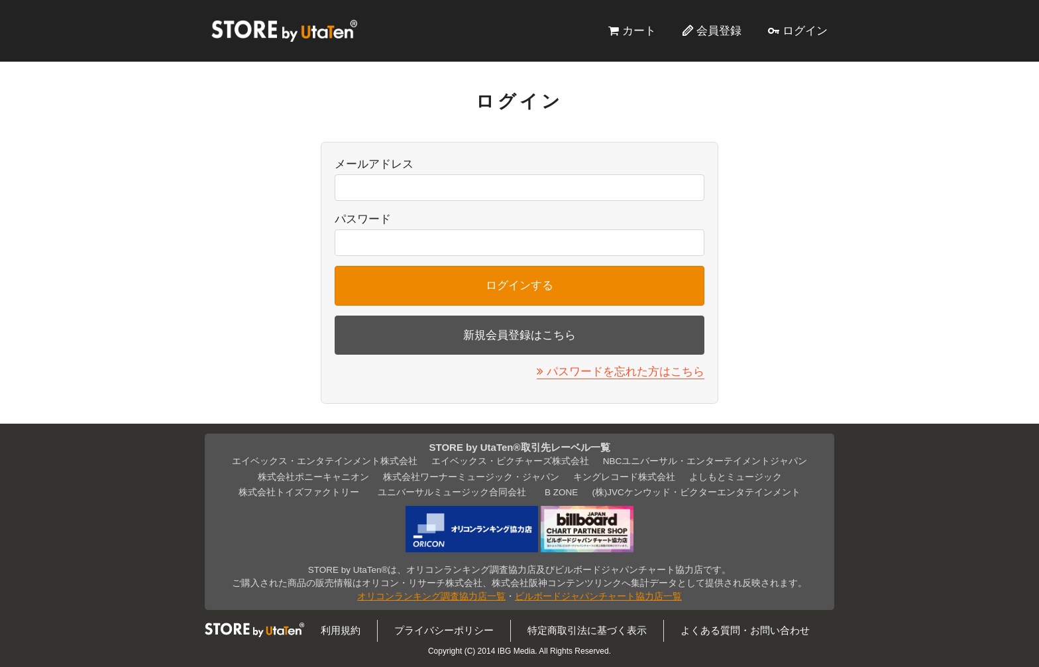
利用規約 (340, 630)
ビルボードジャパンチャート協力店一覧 (598, 596)
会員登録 (718, 30)
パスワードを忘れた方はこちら (625, 371)
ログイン (805, 30)
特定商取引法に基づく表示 (587, 630)
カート (639, 30)
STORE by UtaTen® (284, 30)
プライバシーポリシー (444, 630)
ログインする (519, 285)
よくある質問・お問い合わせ (745, 630)
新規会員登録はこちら (519, 335)
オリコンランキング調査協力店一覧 (431, 596)
